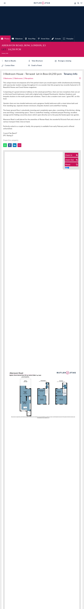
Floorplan (68, 39)
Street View (44, 39)
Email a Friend (35, 65)
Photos (5, 39)
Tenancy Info (5, 53)
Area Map (30, 39)
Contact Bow (8, 65)
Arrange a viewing (63, 61)
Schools (56, 39)
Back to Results (9, 61)
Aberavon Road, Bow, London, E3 (24, 45)
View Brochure (35, 61)
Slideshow (17, 39)
